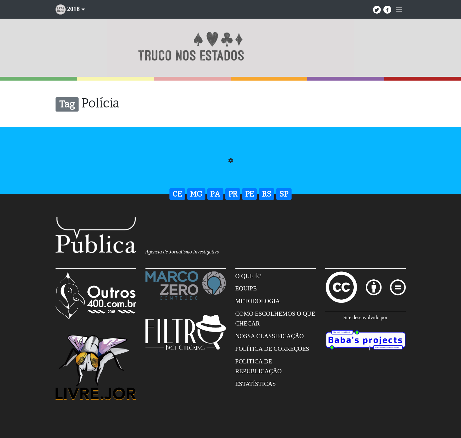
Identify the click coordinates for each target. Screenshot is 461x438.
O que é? (248, 276)
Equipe (246, 288)
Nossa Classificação (269, 336)
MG (196, 194)
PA (215, 194)
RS (266, 194)
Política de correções (272, 348)
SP (283, 194)
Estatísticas (255, 383)
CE (177, 194)
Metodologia (257, 301)
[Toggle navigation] (399, 9)
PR (232, 194)
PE (249, 194)
